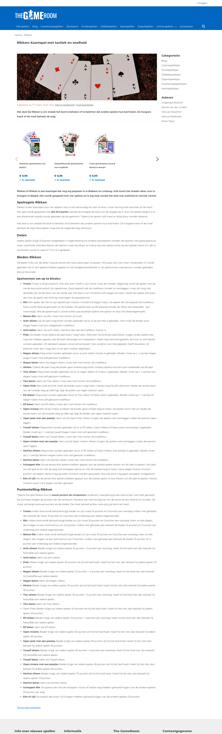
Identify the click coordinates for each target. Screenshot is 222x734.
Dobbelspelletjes (171, 74)
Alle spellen (22, 26)
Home (18, 35)
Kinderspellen (89, 26)
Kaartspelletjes (84, 104)
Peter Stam (168, 121)
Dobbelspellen (109, 26)
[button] (157, 159)
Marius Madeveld (64, 104)
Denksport (72, 26)
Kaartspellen (127, 26)
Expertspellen (145, 26)
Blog (35, 26)
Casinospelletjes (171, 65)
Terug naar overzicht (29, 707)
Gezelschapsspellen (52, 26)
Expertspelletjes (171, 79)
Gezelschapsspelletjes (174, 83)
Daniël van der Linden (174, 107)
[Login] (202, 3)
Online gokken (164, 26)
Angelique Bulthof (172, 102)
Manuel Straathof (171, 111)
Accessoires (186, 26)
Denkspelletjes (170, 69)
